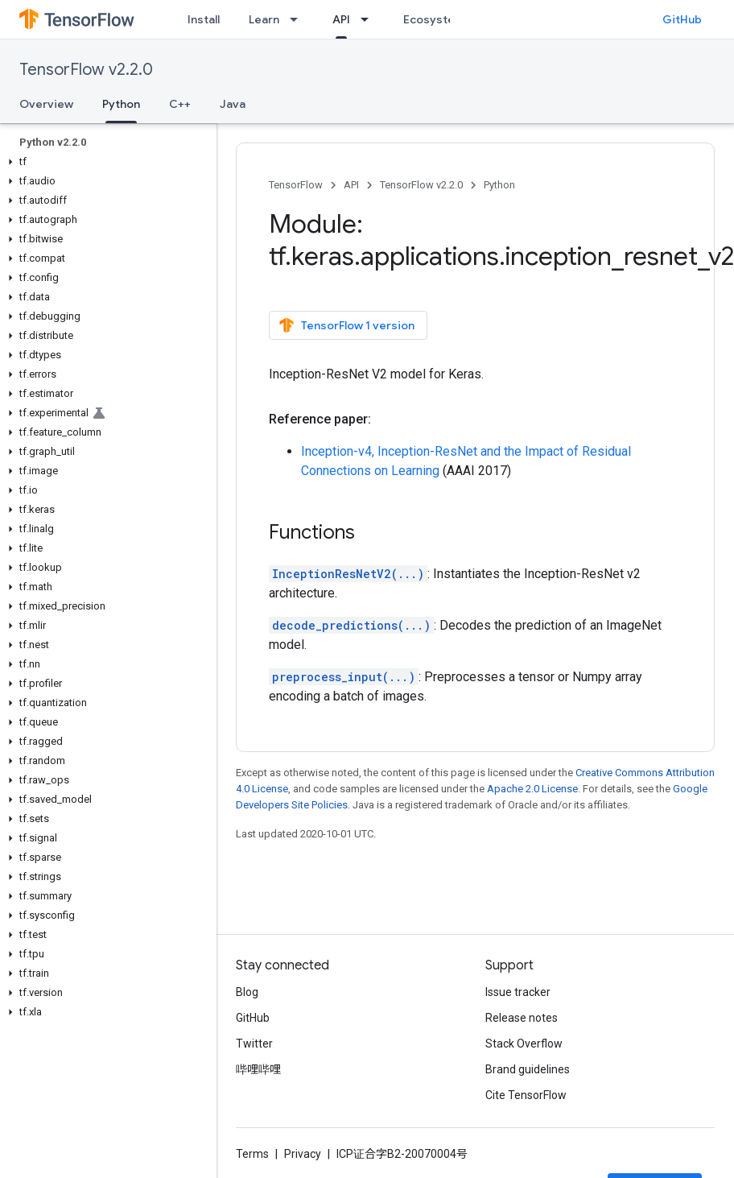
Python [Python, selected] (121, 104)
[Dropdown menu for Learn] (298, 19)
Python (499, 185)
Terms (252, 1153)
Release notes (521, 1017)
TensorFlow (296, 185)
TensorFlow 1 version (346, 325)
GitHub (682, 19)
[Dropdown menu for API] (369, 19)
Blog (247, 992)
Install (204, 19)
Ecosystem (433, 19)
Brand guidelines (527, 1069)
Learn (264, 19)
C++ (180, 104)
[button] (105, 162)
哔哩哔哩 (258, 1069)
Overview (46, 104)
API (351, 185)
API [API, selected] (341, 19)
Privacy (302, 1153)
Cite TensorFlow (526, 1095)
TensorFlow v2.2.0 (86, 70)
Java (232, 104)
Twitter (254, 1043)
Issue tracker (517, 992)
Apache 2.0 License (532, 789)
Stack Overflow (524, 1043)
